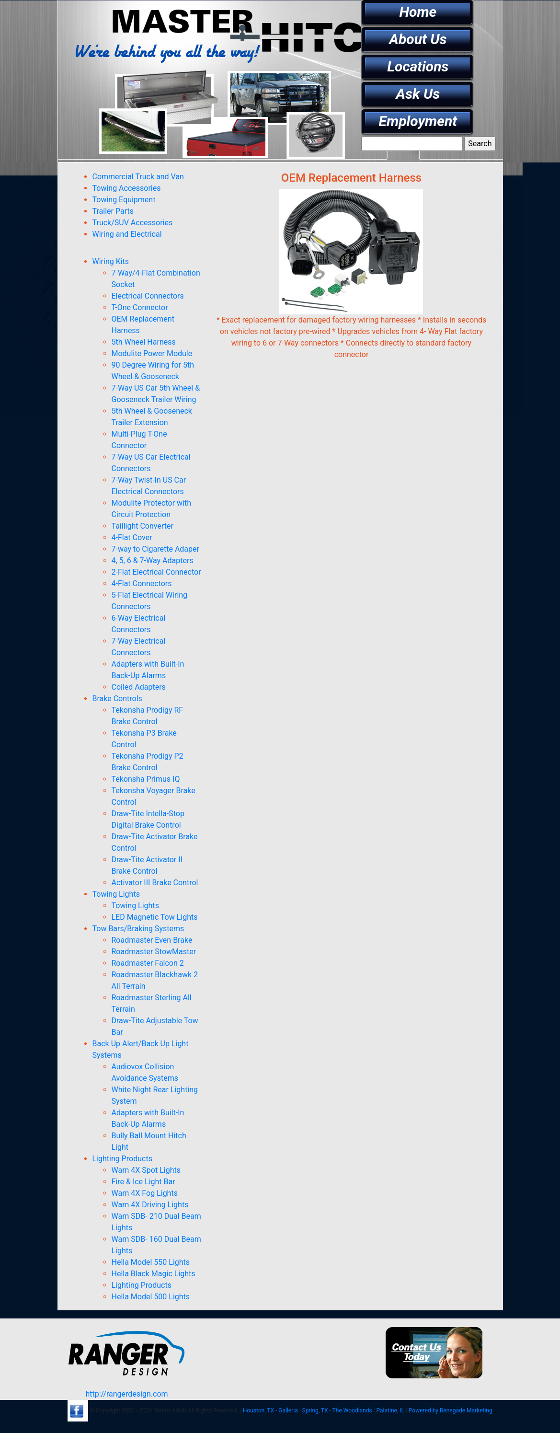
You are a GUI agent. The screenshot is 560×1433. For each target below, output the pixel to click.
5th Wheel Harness (144, 342)
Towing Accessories (126, 188)
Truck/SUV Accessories (132, 222)
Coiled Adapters (139, 687)
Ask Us (418, 93)
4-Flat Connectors (142, 583)
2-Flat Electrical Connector (156, 572)
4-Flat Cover (132, 537)
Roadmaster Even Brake (152, 940)
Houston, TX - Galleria (270, 1410)
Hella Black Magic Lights (153, 1273)
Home (417, 11)
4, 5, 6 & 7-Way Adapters (153, 560)
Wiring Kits (110, 261)
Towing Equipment (124, 199)
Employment (418, 121)
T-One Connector (140, 307)
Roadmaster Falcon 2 (148, 963)
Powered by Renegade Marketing (450, 1410)
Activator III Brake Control (155, 882)
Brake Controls (117, 698)
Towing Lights (116, 894)
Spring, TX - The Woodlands (337, 1410)
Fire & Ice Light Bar (143, 1181)
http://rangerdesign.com (126, 1393)
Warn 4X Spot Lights (146, 1170)
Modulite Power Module (152, 353)
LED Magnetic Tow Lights (155, 917)
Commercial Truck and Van (138, 176)
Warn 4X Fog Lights (145, 1193)
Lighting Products (122, 1158)
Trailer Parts (113, 211)
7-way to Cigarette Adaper (155, 549)
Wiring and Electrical (127, 234)
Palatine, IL (390, 1410)
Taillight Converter (142, 526)
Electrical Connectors (148, 295)
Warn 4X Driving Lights (150, 1204)
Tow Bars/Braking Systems (138, 928)
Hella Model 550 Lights (151, 1262)
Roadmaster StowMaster (154, 951)
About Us (417, 39)
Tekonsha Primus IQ (146, 779)
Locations (417, 66)
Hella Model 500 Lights (151, 1296)
